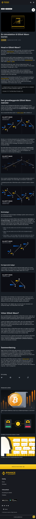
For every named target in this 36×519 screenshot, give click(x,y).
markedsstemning (28, 60)
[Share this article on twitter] (1, 377)
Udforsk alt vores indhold (18, 466)
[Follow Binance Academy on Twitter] (4, 505)
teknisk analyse (10, 51)
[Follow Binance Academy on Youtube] (8, 505)
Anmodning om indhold (7, 492)
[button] (33, 2)
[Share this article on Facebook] (10, 377)
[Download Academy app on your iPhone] (5, 500)
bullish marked (20, 112)
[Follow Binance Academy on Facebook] (2, 505)
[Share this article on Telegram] (19, 377)
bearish (8, 61)
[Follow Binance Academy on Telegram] (6, 505)
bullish (13, 61)
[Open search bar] (30, 2)
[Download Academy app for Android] (13, 500)
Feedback (4, 495)
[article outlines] (33, 10)
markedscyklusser (5, 78)
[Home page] (5, 2)
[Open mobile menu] (33, 2)
